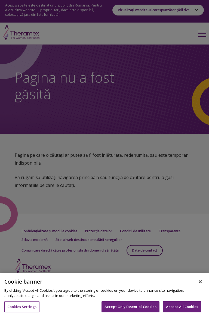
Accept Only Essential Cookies (130, 309)
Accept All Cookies (182, 309)
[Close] (200, 285)
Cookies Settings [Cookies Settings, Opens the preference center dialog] (21, 309)
